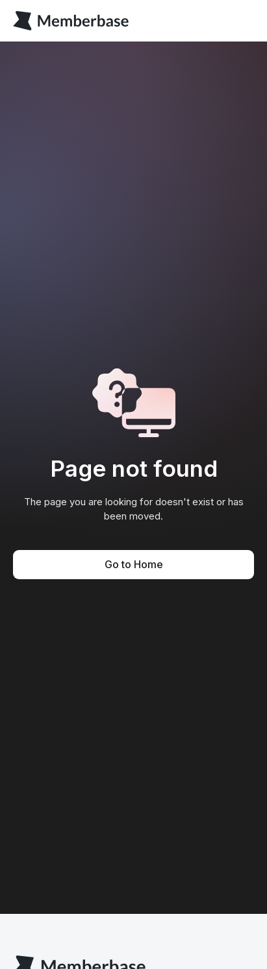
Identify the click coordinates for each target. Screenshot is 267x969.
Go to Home (134, 564)
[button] (243, 21)
